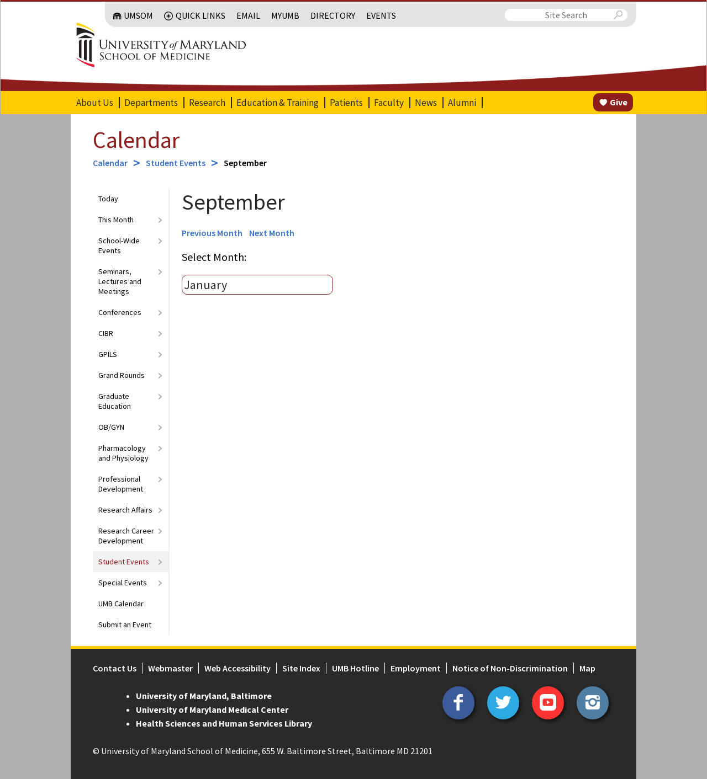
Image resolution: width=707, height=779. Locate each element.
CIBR (105, 333)
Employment (416, 668)
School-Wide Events (119, 245)
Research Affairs (125, 510)
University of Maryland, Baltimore (204, 695)
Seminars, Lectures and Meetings (119, 281)
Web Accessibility (237, 668)
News (426, 103)
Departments (151, 103)
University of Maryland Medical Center (212, 709)
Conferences (119, 312)
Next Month (271, 232)
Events (381, 15)
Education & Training (277, 103)
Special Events (122, 583)
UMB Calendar (121, 604)
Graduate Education (114, 401)
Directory (332, 15)
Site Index (301, 668)
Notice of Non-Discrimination (510, 668)
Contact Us (114, 668)
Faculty (389, 103)
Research (207, 103)
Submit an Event (124, 624)
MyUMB (285, 15)
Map (587, 668)
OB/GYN (111, 427)
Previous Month (212, 232)
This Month (116, 220)
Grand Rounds (121, 375)
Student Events (175, 162)
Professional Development (120, 484)
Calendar (136, 139)
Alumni (462, 103)
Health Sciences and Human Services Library (224, 723)
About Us (94, 103)
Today (108, 199)
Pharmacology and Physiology (123, 453)
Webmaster (170, 668)
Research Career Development (126, 536)
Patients (346, 103)
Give (618, 102)
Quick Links (200, 15)
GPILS (107, 354)
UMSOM (138, 15)
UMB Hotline (355, 668)
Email (248, 15)
